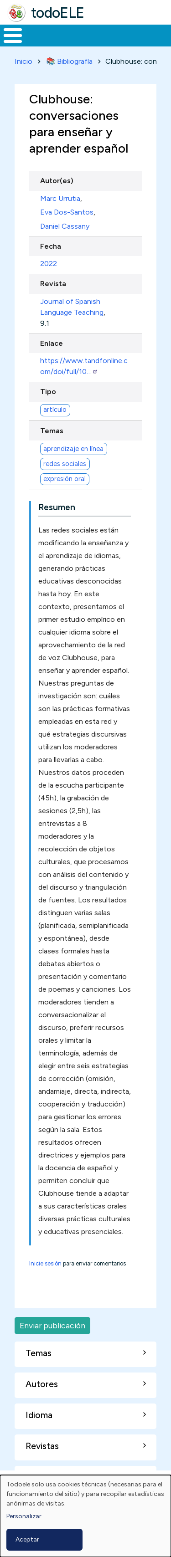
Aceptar (27, 1539)
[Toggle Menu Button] (13, 35)
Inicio (23, 61)
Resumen (56, 507)
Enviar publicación (52, 1325)
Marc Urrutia (60, 198)
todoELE (57, 12)
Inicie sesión (45, 1263)
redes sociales (64, 464)
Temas (51, 430)
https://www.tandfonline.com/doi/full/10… (84, 366)
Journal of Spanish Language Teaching (72, 307)
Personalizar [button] (23, 1516)
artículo (55, 409)
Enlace (51, 343)
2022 (48, 263)
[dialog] (85, 1516)
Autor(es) (56, 180)
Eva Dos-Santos (66, 212)
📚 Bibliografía (69, 61)
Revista (53, 283)
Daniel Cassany (64, 226)
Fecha (50, 246)
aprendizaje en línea (73, 449)
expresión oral (64, 479)
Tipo (48, 391)
